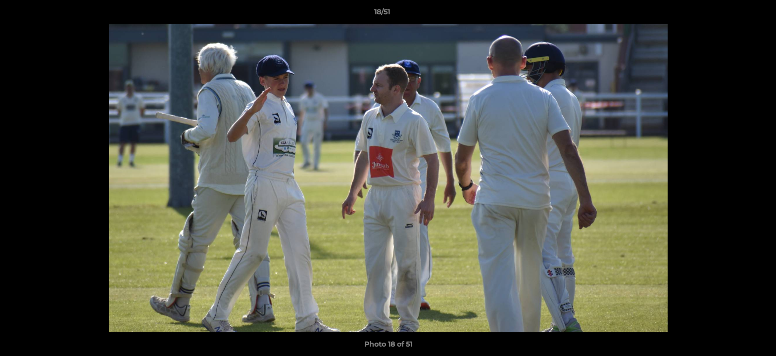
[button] (734, 14)
